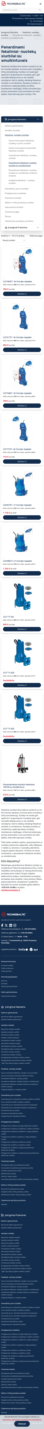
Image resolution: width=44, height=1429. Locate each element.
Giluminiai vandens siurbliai (10, 1035)
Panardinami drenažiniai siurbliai (12, 1113)
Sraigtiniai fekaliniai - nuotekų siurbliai (22, 181)
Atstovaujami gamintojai (9, 986)
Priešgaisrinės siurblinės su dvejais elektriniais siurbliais (19, 1126)
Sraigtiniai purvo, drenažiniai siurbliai (13, 1116)
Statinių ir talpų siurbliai (9, 1176)
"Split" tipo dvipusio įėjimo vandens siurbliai (15, 1063)
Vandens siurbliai (12, 130)
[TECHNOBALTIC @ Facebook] (2, 925)
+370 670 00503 (36, 21)
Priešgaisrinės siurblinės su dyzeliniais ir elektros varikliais (20, 1129)
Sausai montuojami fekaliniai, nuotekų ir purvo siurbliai (21, 142)
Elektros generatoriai (14, 126)
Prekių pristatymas (7, 968)
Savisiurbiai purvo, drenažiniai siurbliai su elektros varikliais (20, 1099)
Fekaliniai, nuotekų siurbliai (17, 135)
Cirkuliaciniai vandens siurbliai (11, 1055)
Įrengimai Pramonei (16, 227)
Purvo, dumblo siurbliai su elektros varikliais (15, 1102)
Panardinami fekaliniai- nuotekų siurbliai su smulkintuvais (23, 164)
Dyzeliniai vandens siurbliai (10, 1032)
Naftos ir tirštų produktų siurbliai (19, 202)
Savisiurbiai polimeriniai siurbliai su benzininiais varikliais (20, 1179)
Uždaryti (22, 1424)
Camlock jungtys (12, 212)
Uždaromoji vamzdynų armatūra (19, 221)
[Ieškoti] (40, 10)
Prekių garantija (6, 971)
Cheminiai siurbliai (13, 198)
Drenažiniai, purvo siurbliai (16, 188)
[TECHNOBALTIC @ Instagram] (15, 925)
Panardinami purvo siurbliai (10, 1110)
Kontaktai (4, 984)
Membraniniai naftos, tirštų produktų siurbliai (16, 1195)
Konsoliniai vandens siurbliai (10, 1052)
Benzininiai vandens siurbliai (10, 1029)
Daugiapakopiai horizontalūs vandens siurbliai (16, 1060)
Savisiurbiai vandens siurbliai (10, 1043)
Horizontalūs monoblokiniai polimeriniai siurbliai (17, 1168)
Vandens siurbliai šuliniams (10, 1038)
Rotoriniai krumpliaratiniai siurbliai (12, 1189)
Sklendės (4, 1204)
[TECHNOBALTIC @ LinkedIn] (11, 925)
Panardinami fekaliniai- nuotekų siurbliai (23, 156)
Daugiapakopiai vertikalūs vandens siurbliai (15, 1058)
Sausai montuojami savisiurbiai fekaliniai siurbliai (22, 149)
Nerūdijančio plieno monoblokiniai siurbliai (15, 1165)
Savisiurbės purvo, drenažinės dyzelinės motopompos (18, 1108)
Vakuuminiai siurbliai (14, 207)
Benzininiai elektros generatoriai (11, 1017)
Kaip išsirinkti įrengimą (8, 996)
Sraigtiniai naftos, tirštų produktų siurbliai (14, 1192)
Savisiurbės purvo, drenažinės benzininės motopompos (19, 1105)
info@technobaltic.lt (35, 24)
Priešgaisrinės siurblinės (15, 193)
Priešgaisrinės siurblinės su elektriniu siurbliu (16, 1142)
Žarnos (8, 216)
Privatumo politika (7, 965)
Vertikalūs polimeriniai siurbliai (11, 1171)
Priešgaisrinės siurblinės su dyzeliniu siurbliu (15, 1145)
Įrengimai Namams (9, 32)
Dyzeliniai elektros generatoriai (11, 1019)
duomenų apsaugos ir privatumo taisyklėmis (21, 1419)
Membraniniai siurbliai (8, 1174)
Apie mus (4, 981)
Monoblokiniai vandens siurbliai (11, 1046)
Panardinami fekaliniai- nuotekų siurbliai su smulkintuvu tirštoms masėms (23, 173)
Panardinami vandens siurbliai (11, 1041)
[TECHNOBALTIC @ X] (6, 925)
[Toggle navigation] (40, 4)
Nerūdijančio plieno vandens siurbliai (13, 1049)
